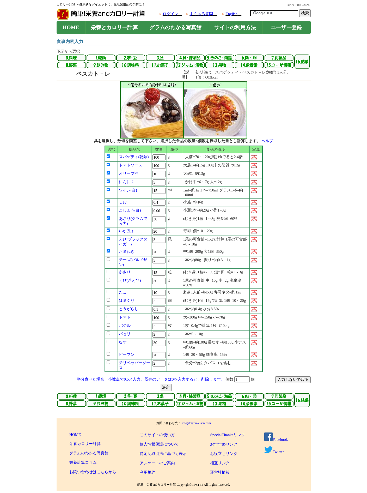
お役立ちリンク (223, 454)
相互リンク (220, 463)
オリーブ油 (128, 173)
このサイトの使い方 (157, 435)
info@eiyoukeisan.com (196, 423)
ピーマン (126, 354)
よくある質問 (201, 14)
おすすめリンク (223, 444)
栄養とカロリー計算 (114, 27)
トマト (125, 317)
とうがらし (128, 309)
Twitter (274, 452)
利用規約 (147, 472)
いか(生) (126, 231)
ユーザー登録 (286, 27)
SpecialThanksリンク (227, 435)
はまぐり (126, 300)
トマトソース (130, 165)
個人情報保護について (159, 444)
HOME (71, 27)
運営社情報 (220, 472)
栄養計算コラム (83, 462)
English (231, 14)
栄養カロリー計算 (85, 444)
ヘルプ (267, 141)
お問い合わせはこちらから (92, 472)
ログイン (170, 14)
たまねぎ (126, 251)
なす (123, 342)
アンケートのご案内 (157, 463)
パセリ (125, 334)
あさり (125, 272)
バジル (125, 325)
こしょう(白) (130, 210)
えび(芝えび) (130, 280)
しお (123, 202)
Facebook (276, 439)
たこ (123, 292)
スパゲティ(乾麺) (134, 157)
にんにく (126, 182)
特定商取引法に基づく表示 (163, 454)
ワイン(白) (128, 190)
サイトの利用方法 (235, 27)
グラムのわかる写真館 (175, 27)
